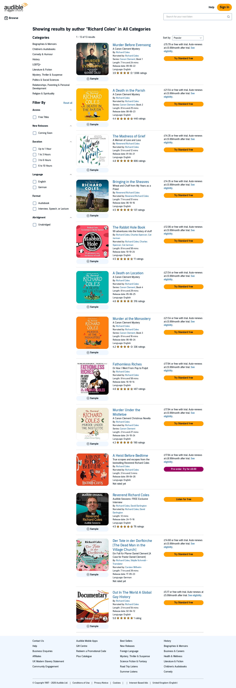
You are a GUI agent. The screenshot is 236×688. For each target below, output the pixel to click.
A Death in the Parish (129, 91)
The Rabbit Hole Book (129, 227)
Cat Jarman (127, 245)
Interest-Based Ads (138, 683)
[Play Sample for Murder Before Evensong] (92, 78)
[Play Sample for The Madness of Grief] (92, 170)
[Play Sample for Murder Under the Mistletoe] (92, 444)
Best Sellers (126, 641)
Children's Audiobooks (43, 49)
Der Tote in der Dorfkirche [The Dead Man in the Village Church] (132, 545)
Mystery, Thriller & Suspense (47, 74)
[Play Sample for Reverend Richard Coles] (92, 529)
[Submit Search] (229, 16)
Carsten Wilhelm (133, 567)
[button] (52, 110)
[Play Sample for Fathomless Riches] (92, 398)
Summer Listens (128, 671)
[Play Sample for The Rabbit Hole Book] (92, 261)
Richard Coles (123, 52)
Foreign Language (129, 651)
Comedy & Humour (42, 54)
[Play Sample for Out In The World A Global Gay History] (92, 626)
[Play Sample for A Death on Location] (92, 307)
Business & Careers (174, 651)
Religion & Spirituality (43, 93)
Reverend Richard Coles (128, 143)
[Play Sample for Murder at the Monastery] (92, 352)
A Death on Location (128, 273)
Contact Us (38, 641)
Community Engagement (45, 666)
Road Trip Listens (129, 666)
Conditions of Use (81, 683)
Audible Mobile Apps (87, 641)
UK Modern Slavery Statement (48, 661)
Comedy (168, 671)
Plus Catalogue (84, 656)
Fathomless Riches (127, 364)
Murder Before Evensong (132, 45)
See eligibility (194, 595)
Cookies (117, 683)
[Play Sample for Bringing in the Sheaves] (92, 215)
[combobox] (197, 16)
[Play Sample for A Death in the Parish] (92, 124)
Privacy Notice (101, 683)
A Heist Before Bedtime (130, 456)
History (36, 59)
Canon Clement (127, 59)
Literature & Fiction (42, 69)
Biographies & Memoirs (44, 44)
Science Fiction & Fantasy (133, 661)
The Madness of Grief (129, 136)
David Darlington (139, 506)
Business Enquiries (42, 651)
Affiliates (36, 656)
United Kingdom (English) (165, 683)
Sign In (224, 7)
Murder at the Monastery (132, 319)
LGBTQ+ (36, 64)
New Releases (127, 646)
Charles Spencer (139, 234)
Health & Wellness (173, 656)
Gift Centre (81, 646)
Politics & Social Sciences (45, 80)
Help (211, 7)
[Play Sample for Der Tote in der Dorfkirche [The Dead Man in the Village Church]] (92, 574)
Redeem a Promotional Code (91, 651)
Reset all (67, 103)
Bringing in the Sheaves (131, 182)
